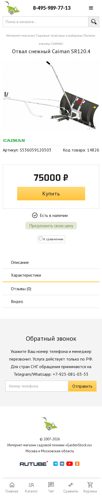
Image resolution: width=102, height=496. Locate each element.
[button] (91, 8)
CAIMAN (56, 44)
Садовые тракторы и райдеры (59, 35)
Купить (51, 193)
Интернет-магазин (20, 35)
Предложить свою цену (51, 225)
